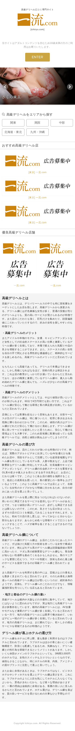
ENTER (37, 57)
